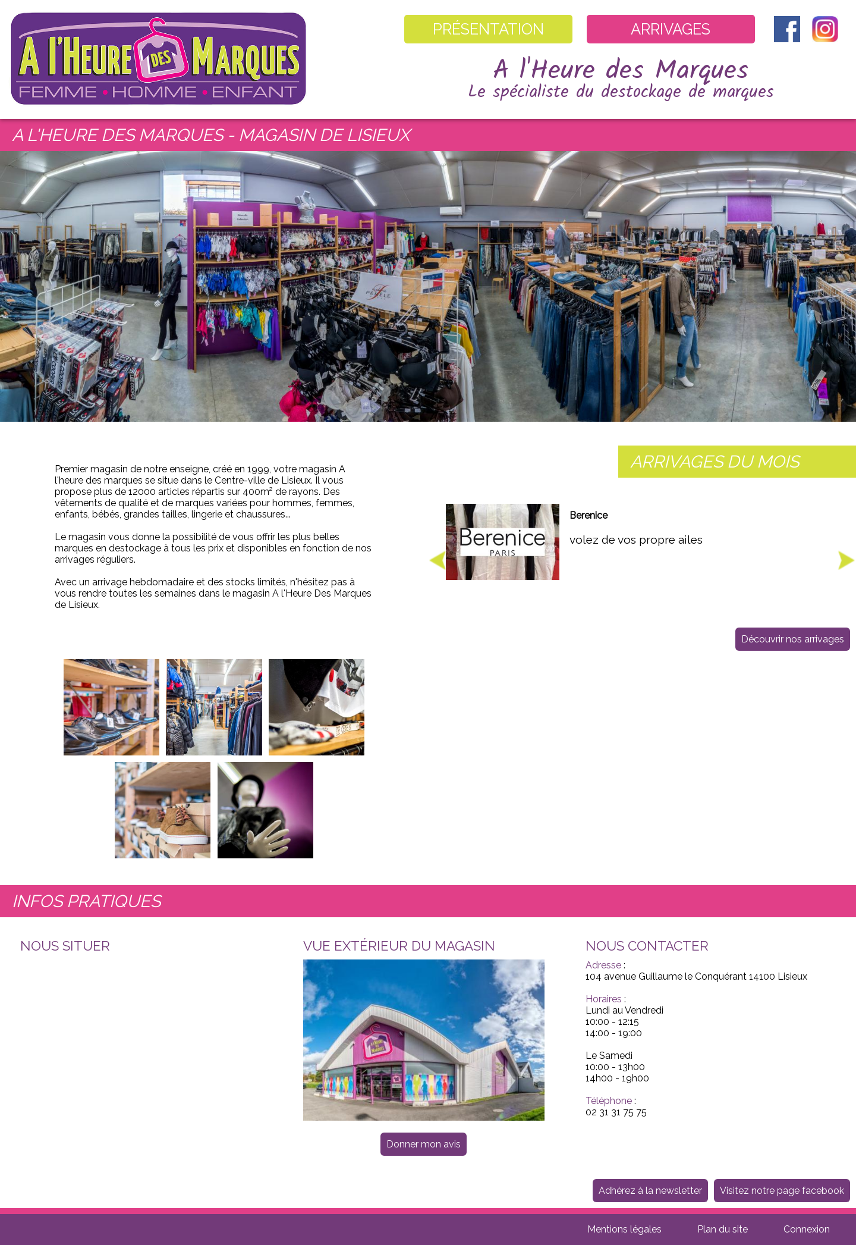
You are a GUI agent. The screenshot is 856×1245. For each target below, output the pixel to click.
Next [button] (846, 560)
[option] (642, 554)
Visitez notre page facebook (782, 1190)
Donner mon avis (423, 1144)
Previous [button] (437, 560)
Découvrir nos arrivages (792, 639)
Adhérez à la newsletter (650, 1190)
